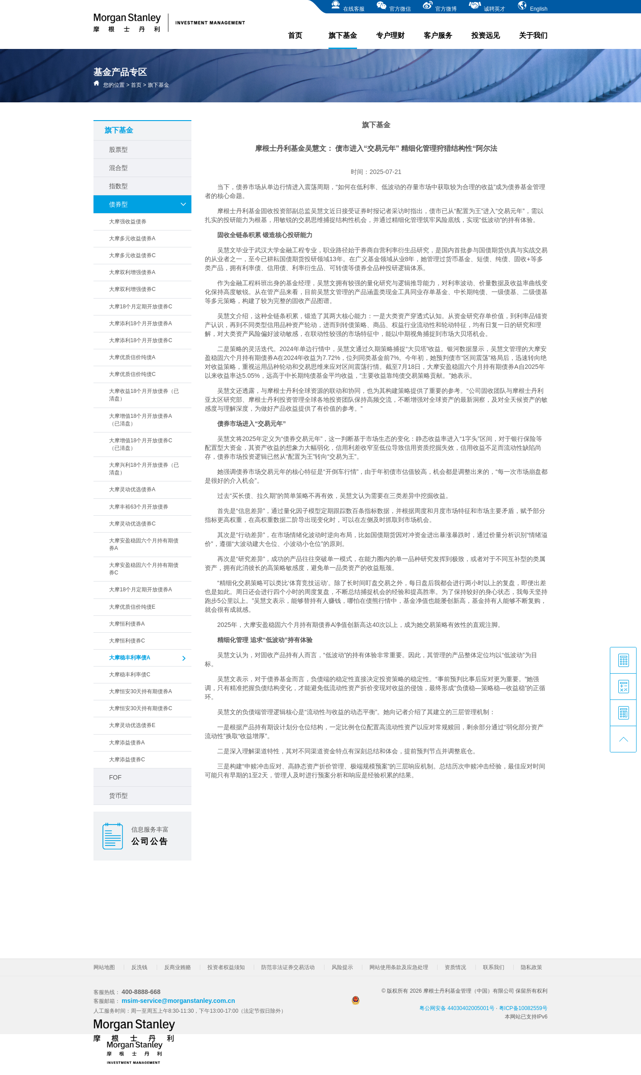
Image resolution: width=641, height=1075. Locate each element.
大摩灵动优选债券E (132, 725)
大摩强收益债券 (127, 221)
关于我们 (533, 35)
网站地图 (104, 967)
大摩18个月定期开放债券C (140, 306)
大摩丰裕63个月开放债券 (138, 507)
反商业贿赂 (177, 967)
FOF (115, 777)
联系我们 (493, 967)
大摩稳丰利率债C (129, 674)
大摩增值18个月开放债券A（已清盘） (140, 420)
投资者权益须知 (226, 967)
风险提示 (342, 967)
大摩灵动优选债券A (132, 489)
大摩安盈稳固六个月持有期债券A (144, 544)
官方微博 (439, 6)
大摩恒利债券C (127, 641)
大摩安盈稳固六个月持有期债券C (144, 569)
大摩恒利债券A (127, 624)
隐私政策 (531, 967)
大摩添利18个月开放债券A (140, 323)
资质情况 (455, 967)
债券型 (148, 204)
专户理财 (390, 35)
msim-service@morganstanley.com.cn (178, 1000)
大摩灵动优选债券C (132, 524)
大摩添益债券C (127, 759)
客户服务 (438, 35)
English (532, 6)
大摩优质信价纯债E (132, 607)
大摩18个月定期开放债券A (140, 589)
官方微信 (393, 6)
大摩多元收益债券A (132, 238)
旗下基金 (343, 40)
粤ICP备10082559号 (523, 1008)
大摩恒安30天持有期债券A (140, 691)
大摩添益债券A (127, 743)
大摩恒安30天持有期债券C (140, 708)
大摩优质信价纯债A (132, 357)
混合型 (118, 167)
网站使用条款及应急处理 (398, 967)
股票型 (118, 149)
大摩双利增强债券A (132, 272)
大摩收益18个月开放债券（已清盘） (144, 395)
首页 (295, 35)
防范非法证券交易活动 (288, 967)
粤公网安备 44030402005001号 (423, 1003)
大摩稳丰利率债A (148, 658)
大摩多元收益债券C (132, 255)
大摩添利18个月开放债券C (140, 340)
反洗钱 (139, 967)
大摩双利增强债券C (132, 289)
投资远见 (485, 35)
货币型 (118, 795)
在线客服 (347, 6)
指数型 (118, 186)
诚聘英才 (486, 6)
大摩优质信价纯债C (132, 374)
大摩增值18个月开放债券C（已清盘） (140, 444)
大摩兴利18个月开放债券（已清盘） (144, 469)
